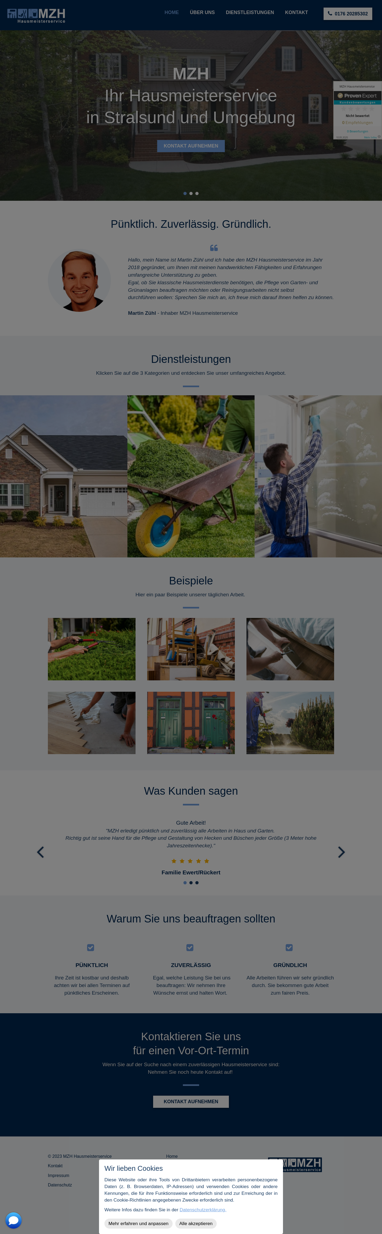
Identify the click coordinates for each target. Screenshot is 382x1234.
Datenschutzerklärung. (203, 1209)
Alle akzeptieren (196, 1223)
